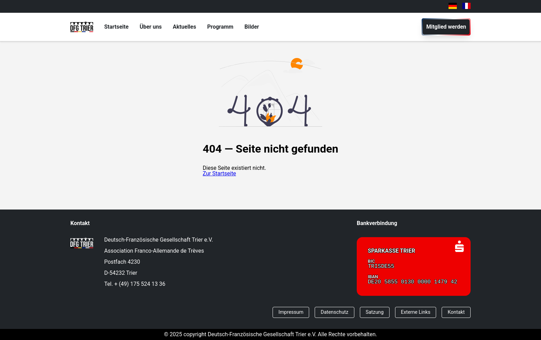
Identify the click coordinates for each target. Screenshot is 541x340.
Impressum (290, 312)
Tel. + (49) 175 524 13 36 (134, 284)
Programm (220, 26)
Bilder (251, 26)
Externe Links (416, 312)
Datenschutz (334, 312)
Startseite (116, 26)
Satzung (375, 312)
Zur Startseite (219, 173)
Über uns (151, 26)
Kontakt (456, 312)
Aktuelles (184, 26)
